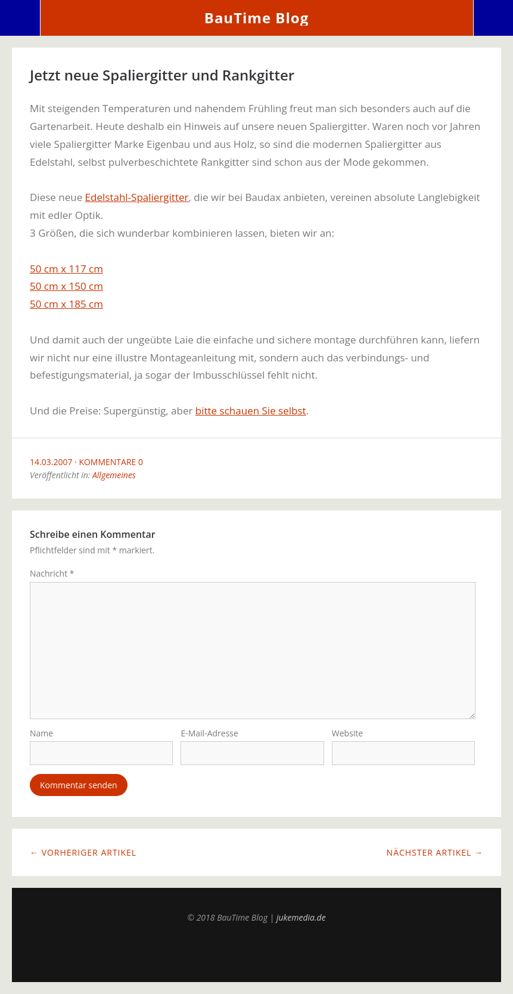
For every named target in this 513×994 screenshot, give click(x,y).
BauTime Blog (256, 17)
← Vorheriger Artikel (83, 852)
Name (41, 733)
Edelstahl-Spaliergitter (137, 197)
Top (257, 952)
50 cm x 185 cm (66, 304)
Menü (20, 18)
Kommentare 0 (111, 461)
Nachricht (52, 573)
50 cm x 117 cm (66, 268)
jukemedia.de (301, 917)
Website (347, 733)
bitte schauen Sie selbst (250, 410)
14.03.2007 (51, 461)
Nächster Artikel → (435, 852)
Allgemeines (114, 475)
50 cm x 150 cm (66, 286)
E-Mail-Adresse (209, 733)
